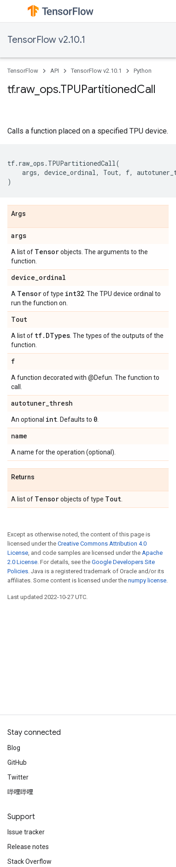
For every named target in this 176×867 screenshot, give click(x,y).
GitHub (17, 762)
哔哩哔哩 (20, 792)
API (54, 70)
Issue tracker (26, 832)
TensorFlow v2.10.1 (46, 40)
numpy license (147, 580)
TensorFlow (22, 70)
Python (143, 70)
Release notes (28, 846)
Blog (13, 747)
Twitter (18, 777)
